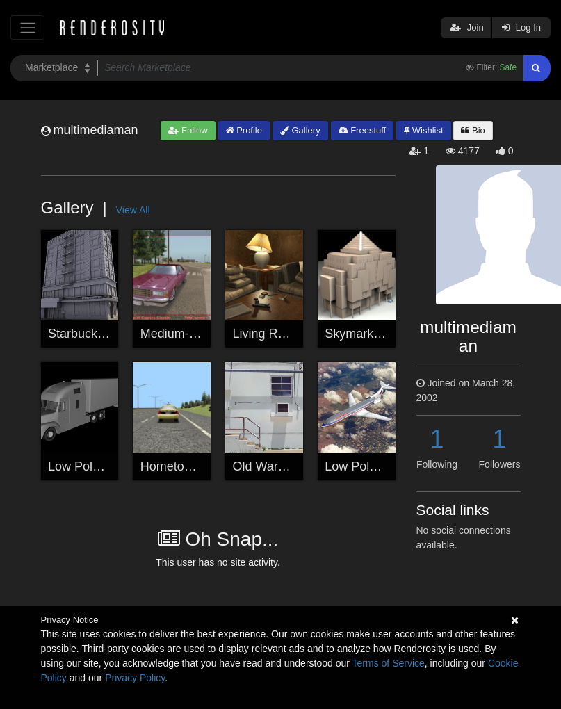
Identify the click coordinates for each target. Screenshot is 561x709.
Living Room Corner (288, 334)
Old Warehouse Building (300, 466)
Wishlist (423, 130)
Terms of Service (388, 663)
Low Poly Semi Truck (106, 466)
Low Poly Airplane (374, 466)
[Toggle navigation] (27, 27)
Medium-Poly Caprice (200, 334)
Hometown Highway (196, 466)
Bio (473, 130)
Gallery (300, 130)
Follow (187, 130)
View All (133, 209)
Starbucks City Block (105, 334)
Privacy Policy (135, 677)
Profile (244, 130)
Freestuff (363, 130)
